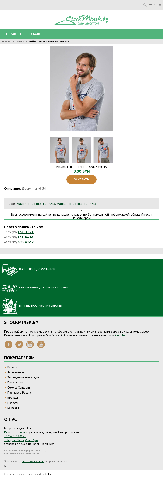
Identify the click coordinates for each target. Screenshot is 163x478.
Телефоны (12, 34)
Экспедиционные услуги (23, 377)
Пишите (9, 432)
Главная (7, 41)
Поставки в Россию (19, 392)
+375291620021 (15, 436)
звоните (22, 432)
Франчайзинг (15, 372)
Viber (20, 440)
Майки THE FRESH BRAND (36, 204)
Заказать (81, 179)
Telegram (10, 440)
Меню (155, 4)
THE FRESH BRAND (82, 204)
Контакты (13, 408)
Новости (12, 403)
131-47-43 (25, 237)
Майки (20, 41)
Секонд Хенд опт (18, 387)
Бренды (12, 398)
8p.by (48, 473)
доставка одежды (33, 461)
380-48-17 (26, 242)
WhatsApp (31, 440)
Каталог (35, 34)
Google (120, 335)
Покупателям (15, 382)
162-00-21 (26, 232)
